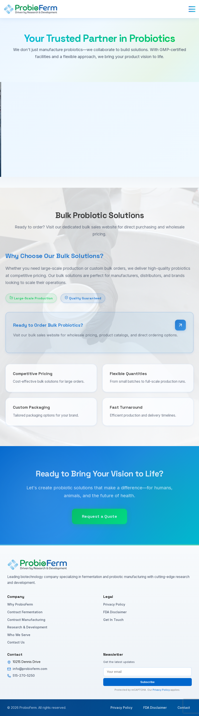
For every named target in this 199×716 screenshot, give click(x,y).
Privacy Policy (114, 604)
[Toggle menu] (192, 9)
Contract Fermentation (25, 612)
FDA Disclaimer (115, 612)
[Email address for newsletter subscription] (147, 671)
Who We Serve (18, 635)
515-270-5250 (24, 675)
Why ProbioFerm (20, 604)
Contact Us (16, 642)
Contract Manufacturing (26, 620)
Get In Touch (113, 620)
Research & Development (27, 627)
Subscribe (147, 682)
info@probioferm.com (30, 669)
